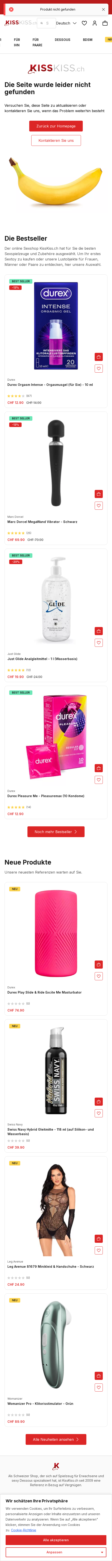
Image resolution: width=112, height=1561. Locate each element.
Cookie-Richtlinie (23, 1530)
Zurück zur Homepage (56, 126)
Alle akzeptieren (56, 1540)
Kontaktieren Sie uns (56, 140)
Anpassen (54, 1552)
